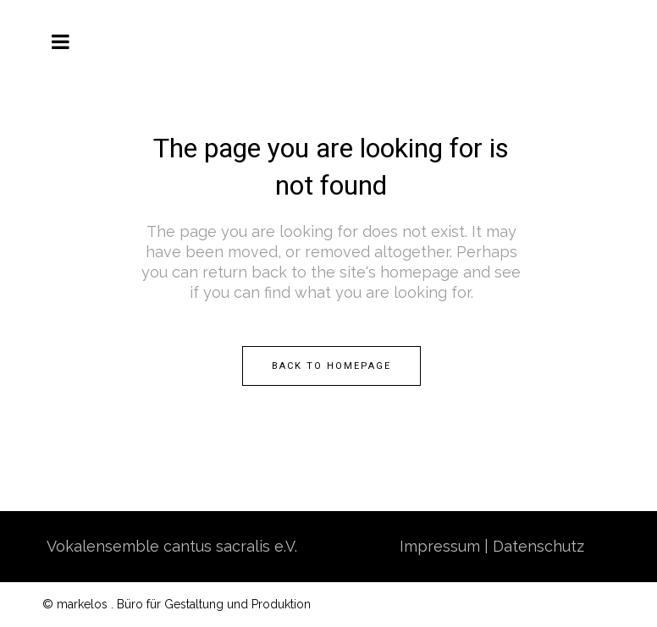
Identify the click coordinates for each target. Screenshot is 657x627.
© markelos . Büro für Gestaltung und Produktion (176, 604)
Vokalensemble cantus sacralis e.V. (172, 546)
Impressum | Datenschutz (492, 546)
